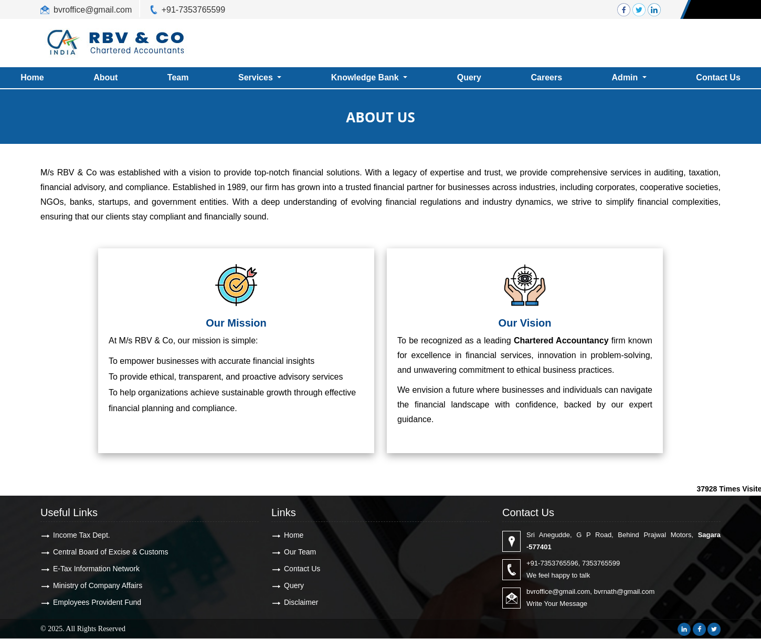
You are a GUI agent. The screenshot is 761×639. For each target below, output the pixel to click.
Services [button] (256, 77)
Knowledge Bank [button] (366, 77)
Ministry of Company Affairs (97, 585)
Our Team (300, 552)
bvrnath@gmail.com (624, 591)
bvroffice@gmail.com (93, 9)
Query (469, 77)
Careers (546, 77)
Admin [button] (626, 77)
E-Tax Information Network (96, 568)
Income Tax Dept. (81, 535)
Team (178, 77)
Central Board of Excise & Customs (110, 552)
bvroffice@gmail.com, (559, 591)
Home (293, 535)
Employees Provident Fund (97, 602)
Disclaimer (301, 602)
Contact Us (302, 568)
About (105, 77)
